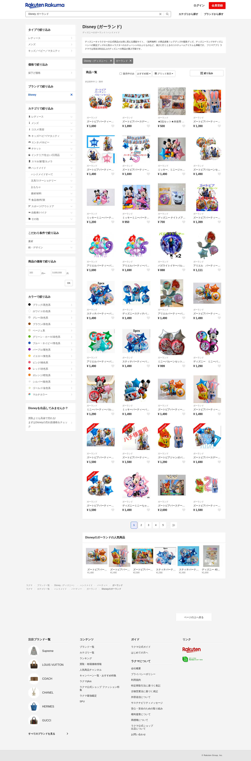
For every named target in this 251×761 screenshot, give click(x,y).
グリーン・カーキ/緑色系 (50, 336)
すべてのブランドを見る (41, 733)
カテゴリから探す (188, 14)
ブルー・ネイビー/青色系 (50, 343)
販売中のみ (127, 73)
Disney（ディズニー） (98, 60)
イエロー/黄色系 (50, 356)
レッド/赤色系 (50, 368)
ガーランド (124, 60)
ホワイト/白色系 (50, 311)
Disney (50, 94)
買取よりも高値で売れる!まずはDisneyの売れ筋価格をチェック (50, 422)
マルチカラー (50, 394)
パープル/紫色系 (50, 349)
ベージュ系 (50, 330)
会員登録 (217, 5)
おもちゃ (52, 187)
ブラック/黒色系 (50, 304)
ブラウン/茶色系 (50, 324)
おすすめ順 (144, 73)
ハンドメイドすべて (52, 174)
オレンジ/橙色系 (50, 375)
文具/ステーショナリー (52, 180)
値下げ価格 (50, 72)
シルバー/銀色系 (50, 381)
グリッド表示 (164, 73)
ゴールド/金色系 (50, 387)
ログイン (199, 5)
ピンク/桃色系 (50, 362)
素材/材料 (52, 193)
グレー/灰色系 (50, 317)
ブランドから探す (213, 14)
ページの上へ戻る (194, 617)
